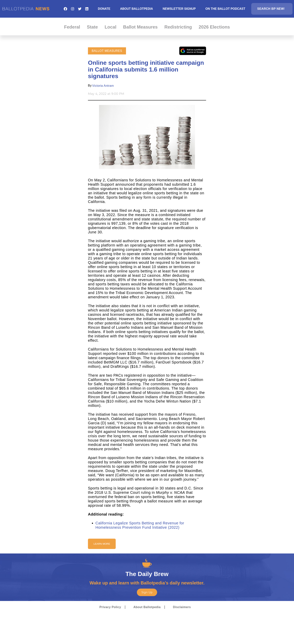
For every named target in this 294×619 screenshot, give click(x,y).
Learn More (102, 543)
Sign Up (146, 592)
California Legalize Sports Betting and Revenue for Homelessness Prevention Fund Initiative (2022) (139, 525)
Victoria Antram (103, 85)
